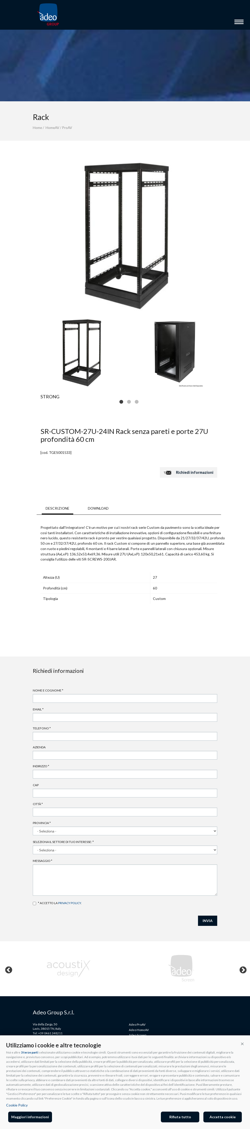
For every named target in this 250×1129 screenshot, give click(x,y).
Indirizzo (41, 766)
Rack (41, 117)
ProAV (67, 127)
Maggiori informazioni (30, 1117)
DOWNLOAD (98, 508)
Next (241, 968)
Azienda (39, 747)
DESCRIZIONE (57, 508)
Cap (36, 785)
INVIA (208, 920)
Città (38, 804)
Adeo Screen (138, 1035)
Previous (7, 968)
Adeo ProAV (137, 1024)
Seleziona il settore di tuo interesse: (63, 842)
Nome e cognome (48, 690)
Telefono (42, 728)
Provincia (42, 823)
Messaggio (42, 861)
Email (38, 709)
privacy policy (69, 903)
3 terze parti (29, 1052)
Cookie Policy (17, 1105)
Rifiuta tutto (180, 1117)
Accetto (34, 903)
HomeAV (52, 127)
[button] (242, 1043)
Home (37, 127)
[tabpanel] (83, 352)
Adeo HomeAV (139, 1030)
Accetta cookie (223, 1117)
